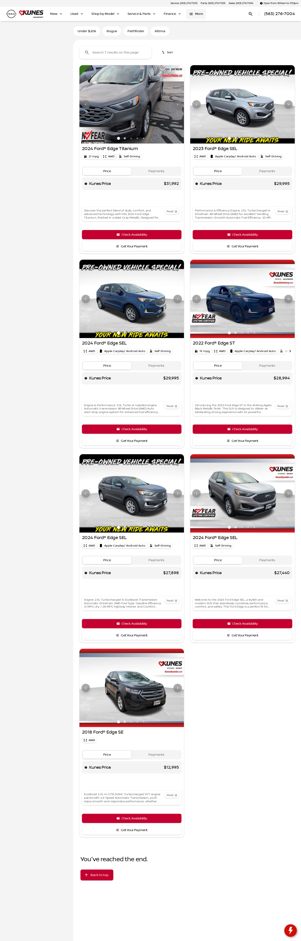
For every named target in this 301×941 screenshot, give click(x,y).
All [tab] (36, 31)
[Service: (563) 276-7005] (184, 3)
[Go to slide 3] (131, 138)
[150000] (57, 99)
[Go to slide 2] (124, 138)
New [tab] (14, 31)
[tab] (107, 171)
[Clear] (56, 128)
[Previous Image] (86, 104)
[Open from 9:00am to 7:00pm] (279, 3)
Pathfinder (136, 31)
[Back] (60, 43)
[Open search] (250, 14)
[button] (87, 104)
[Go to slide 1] (118, 138)
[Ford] (9, 51)
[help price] (85, 183)
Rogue (112, 31)
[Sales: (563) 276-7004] (241, 3)
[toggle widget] (290, 930)
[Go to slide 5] (143, 138)
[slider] (10, 78)
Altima (160, 31)
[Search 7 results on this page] (115, 52)
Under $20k (87, 31)
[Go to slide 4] (137, 138)
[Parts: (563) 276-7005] (213, 3)
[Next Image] (177, 104)
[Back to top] (96, 875)
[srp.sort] (167, 52)
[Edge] (23, 51)
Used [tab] (59, 31)
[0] (13, 99)
